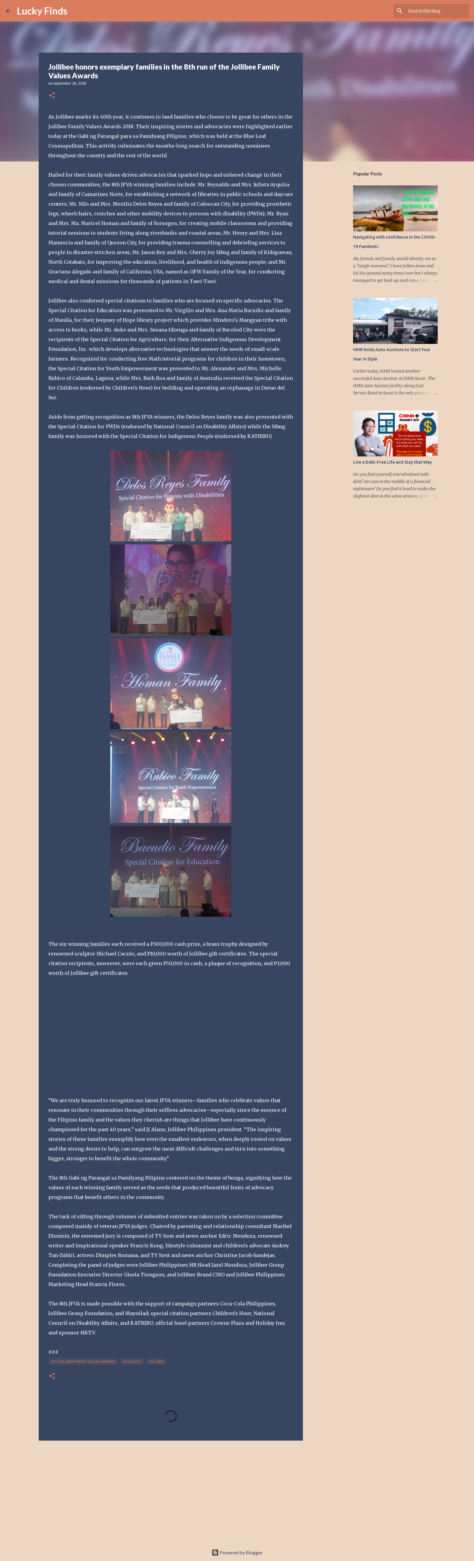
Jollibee (156, 1361)
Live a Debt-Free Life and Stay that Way (392, 462)
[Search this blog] (437, 11)
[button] (52, 96)
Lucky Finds (42, 11)
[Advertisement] (170, 1492)
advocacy (132, 1361)
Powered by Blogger (237, 1552)
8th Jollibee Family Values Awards (83, 1361)
